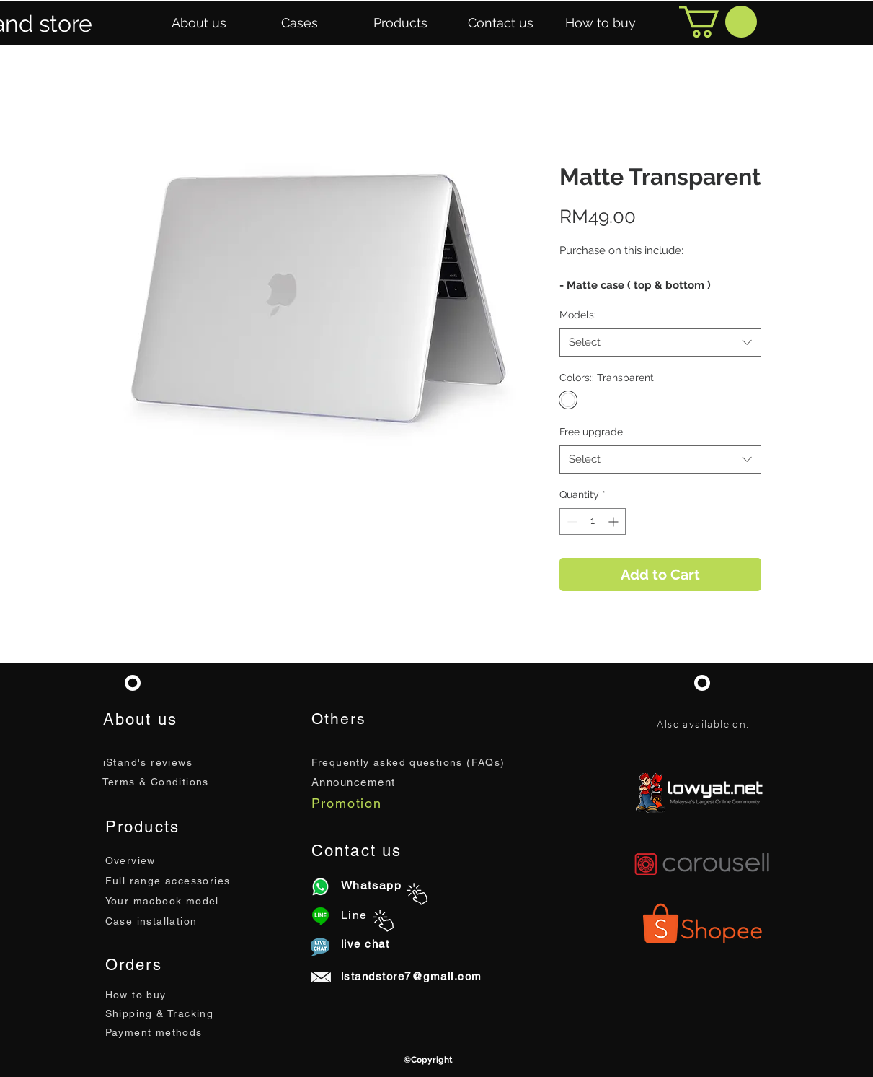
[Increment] (615, 521)
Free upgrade (591, 431)
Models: (577, 315)
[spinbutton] (593, 521)
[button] (199, 23)
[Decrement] (571, 521)
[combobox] (660, 342)
